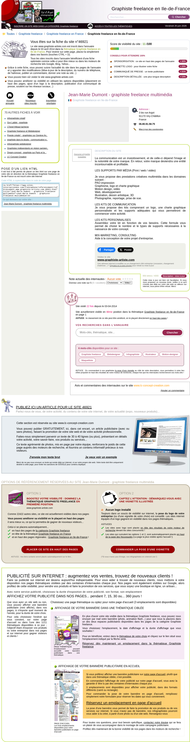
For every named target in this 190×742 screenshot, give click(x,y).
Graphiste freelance (31, 33)
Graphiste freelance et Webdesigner (23, 131)
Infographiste (132, 354)
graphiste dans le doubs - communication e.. (27, 140)
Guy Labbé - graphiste (17, 122)
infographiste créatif (16, 118)
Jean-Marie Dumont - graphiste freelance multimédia (28, 207)
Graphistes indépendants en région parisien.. (27, 148)
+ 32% (183, 61)
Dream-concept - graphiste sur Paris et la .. (26, 152)
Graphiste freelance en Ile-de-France (150, 8)
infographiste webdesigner (19, 144)
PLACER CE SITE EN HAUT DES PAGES (52, 549)
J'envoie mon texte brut (44, 457)
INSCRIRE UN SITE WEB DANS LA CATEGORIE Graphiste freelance (46, 26)
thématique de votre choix (133, 636)
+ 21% (183, 71)
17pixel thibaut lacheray (18, 127)
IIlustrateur (150, 354)
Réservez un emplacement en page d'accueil (123, 703)
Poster (128, 249)
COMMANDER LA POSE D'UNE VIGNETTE (143, 549)
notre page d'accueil (154, 674)
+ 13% (183, 77)
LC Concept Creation (16, 157)
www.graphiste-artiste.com (116, 259)
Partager (109, 249)
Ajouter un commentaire (172, 390)
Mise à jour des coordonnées (151, 129)
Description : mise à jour (174, 276)
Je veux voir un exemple (101, 457)
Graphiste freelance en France (65, 33)
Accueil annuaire (10, 102)
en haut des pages (158, 318)
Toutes (8, 33)
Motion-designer (170, 354)
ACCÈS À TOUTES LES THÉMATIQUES (113, 26)
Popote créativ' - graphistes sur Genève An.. (27, 135)
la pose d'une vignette (124, 370)
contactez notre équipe (156, 722)
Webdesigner (113, 354)
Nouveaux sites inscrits (31, 102)
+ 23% (183, 66)
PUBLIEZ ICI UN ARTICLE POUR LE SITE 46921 (54, 407)
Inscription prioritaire (51, 102)
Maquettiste (87, 360)
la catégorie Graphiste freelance (53, 530)
